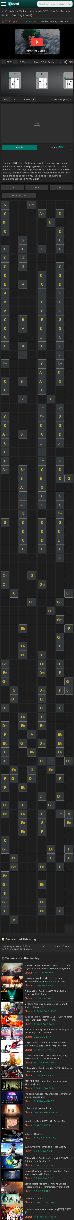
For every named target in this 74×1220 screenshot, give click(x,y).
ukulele (26, 99)
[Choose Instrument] (33, 99)
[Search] (69, 4)
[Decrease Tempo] (3, 62)
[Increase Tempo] (15, 62)
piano (16, 99)
